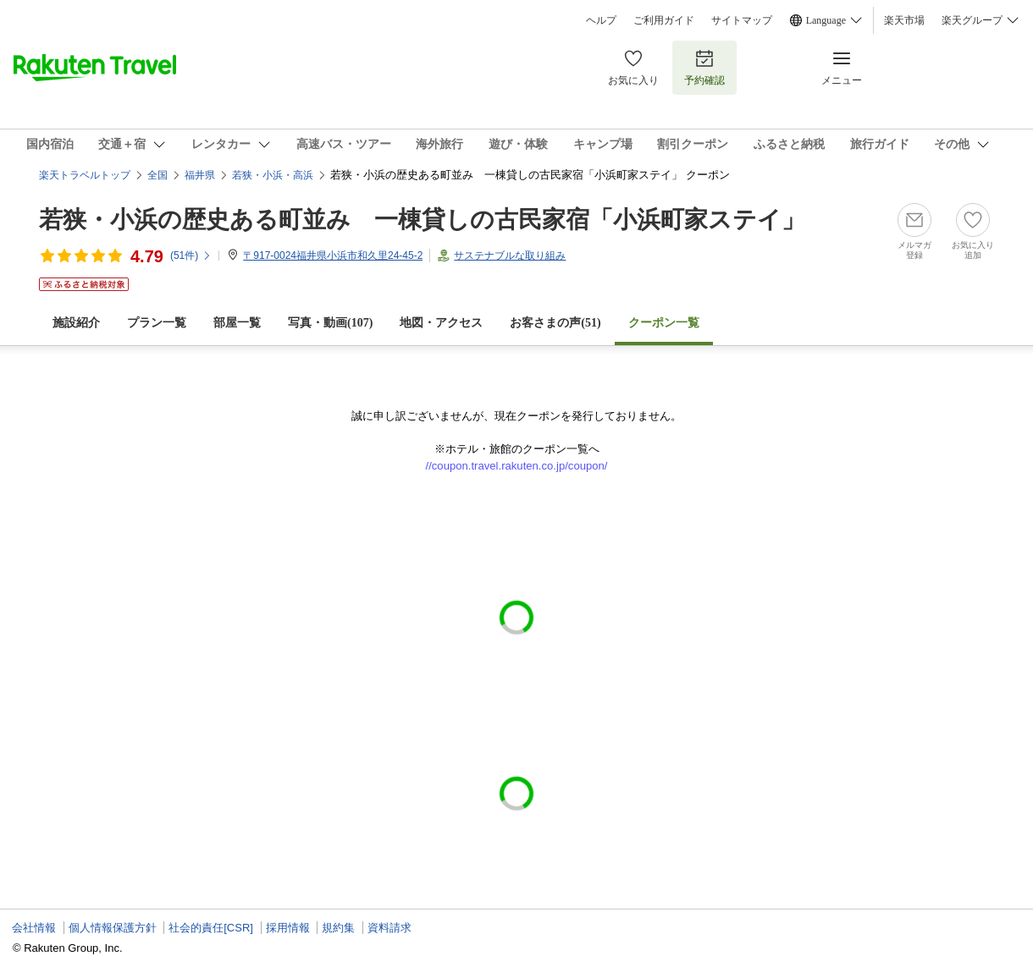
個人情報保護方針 (113, 927)
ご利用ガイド (663, 20)
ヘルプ (601, 20)
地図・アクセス (441, 322)
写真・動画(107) (330, 322)
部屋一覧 (237, 322)
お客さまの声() (555, 322)
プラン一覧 (156, 322)
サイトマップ (741, 20)
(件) (191, 255)
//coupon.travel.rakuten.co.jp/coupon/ (517, 465)
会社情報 (34, 927)
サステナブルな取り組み (510, 255)
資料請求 (389, 927)
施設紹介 (76, 322)
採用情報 (288, 927)
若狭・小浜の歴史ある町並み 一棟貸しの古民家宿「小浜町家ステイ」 (422, 219)
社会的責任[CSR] (210, 927)
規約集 (338, 927)
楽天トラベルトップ (84, 175)
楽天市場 (904, 20)
